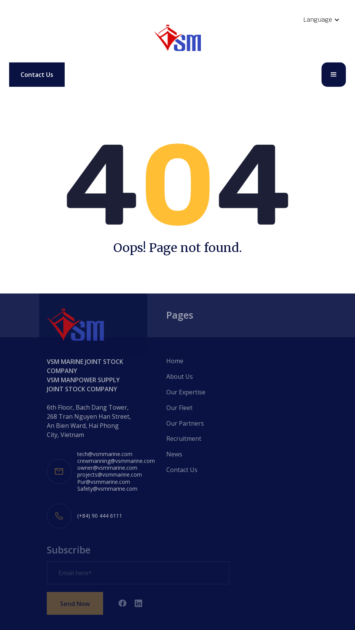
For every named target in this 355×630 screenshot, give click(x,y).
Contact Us (37, 74)
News (174, 454)
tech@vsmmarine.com (104, 454)
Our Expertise (185, 392)
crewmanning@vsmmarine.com (116, 461)
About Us (179, 376)
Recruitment (183, 438)
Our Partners (185, 423)
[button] (321, 20)
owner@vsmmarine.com (107, 467)
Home (174, 361)
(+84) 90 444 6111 (99, 515)
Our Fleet (179, 408)
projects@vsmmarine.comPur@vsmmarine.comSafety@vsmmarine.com (109, 481)
